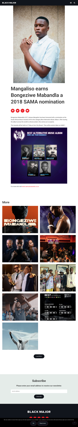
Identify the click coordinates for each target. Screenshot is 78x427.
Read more (43, 423)
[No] (74, 423)
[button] (74, 3)
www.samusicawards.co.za (30, 186)
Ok (33, 423)
